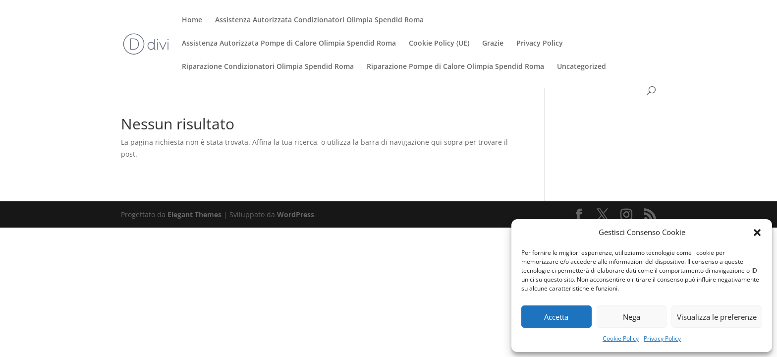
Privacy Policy (662, 338)
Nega (631, 317)
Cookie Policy (621, 338)
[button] (757, 233)
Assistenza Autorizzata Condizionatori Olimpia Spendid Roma (319, 20)
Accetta (556, 317)
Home (192, 20)
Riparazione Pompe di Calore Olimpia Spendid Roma (455, 67)
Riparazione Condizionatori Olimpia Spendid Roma (268, 67)
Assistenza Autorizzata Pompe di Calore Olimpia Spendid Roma (289, 44)
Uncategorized (581, 67)
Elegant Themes (194, 214)
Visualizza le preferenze (717, 317)
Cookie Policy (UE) (439, 44)
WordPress (295, 214)
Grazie (492, 44)
